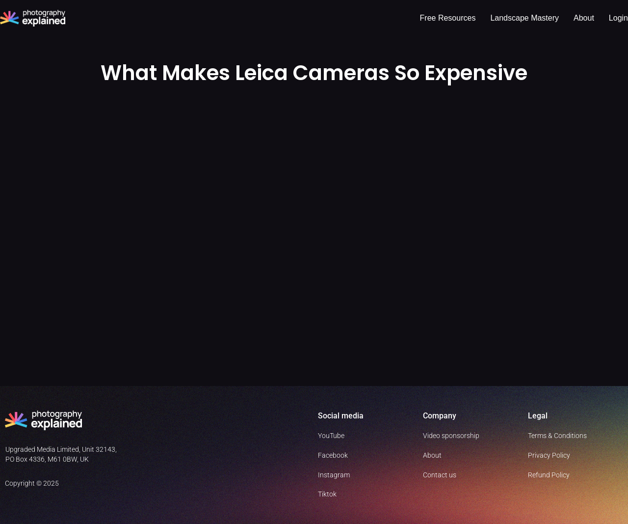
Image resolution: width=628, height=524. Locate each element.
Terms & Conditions (557, 436)
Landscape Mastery (524, 18)
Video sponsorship (451, 436)
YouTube (331, 436)
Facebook (333, 455)
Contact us (439, 475)
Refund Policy (549, 475)
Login (618, 18)
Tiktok (327, 494)
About (584, 18)
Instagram (334, 475)
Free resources (448, 18)
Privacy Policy (549, 455)
